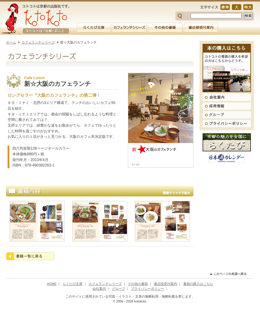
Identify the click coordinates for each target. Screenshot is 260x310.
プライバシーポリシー (147, 288)
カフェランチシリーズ (38, 42)
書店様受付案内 (165, 284)
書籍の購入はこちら (198, 284)
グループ (118, 288)
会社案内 (99, 288)
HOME (52, 284)
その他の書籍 (138, 284)
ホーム (11, 42)
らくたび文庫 (73, 284)
